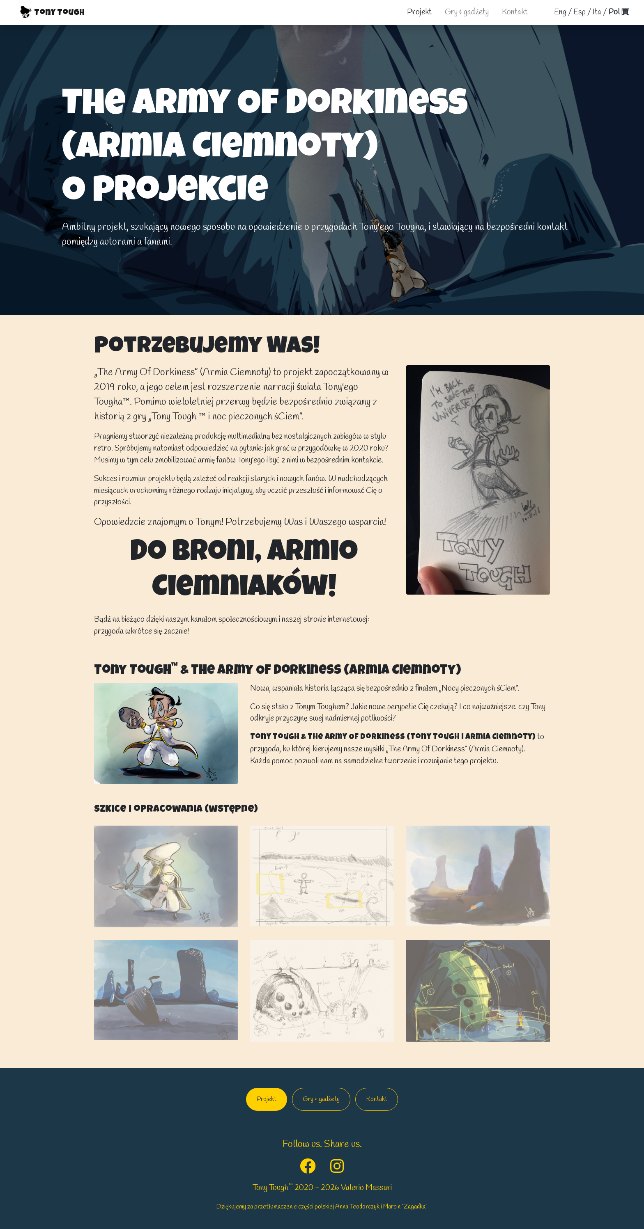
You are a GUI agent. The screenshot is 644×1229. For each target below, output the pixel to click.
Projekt (419, 12)
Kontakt (515, 12)
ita (597, 12)
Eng (560, 12)
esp (579, 12)
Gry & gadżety (467, 12)
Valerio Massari (366, 1188)
